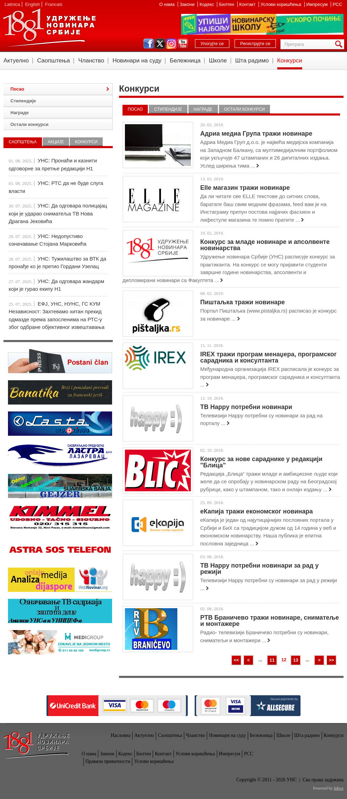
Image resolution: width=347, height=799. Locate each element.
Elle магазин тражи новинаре (245, 187)
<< (236, 660)
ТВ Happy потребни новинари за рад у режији (259, 568)
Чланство (91, 60)
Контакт (248, 4)
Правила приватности (107, 761)
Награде (203, 109)
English (32, 4)
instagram (171, 44)
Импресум (317, 4)
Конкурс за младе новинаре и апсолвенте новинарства (265, 245)
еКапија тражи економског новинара (256, 511)
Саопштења (53, 60)
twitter (160, 44)
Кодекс (207, 4)
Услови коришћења (281, 4)
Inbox (339, 788)
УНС (49, 28)
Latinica (12, 4)
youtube (183, 44)
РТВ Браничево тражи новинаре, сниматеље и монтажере (269, 620)
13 (295, 660)
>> (331, 660)
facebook (148, 44)
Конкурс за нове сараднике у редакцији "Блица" (261, 462)
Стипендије (168, 109)
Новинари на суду (136, 60)
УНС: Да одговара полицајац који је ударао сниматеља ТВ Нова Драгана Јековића (58, 213)
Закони (188, 4)
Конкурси (289, 60)
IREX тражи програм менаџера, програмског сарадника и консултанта (268, 357)
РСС (337, 4)
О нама (167, 4)
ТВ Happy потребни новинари (246, 406)
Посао (135, 109)
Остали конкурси (244, 109)
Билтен (227, 4)
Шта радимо (252, 60)
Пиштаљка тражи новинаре (242, 302)
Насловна (120, 735)
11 (272, 660)
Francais (53, 4)
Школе (218, 60)
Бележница (185, 60)
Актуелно (16, 60)
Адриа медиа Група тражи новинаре (256, 133)
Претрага (340, 44)
